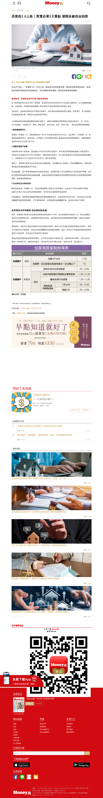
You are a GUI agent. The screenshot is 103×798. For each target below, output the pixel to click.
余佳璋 (88, 71)
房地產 (15, 732)
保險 (14, 729)
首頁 (13, 10)
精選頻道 (20, 10)
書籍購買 (43, 726)
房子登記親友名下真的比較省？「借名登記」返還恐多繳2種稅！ (40, 545)
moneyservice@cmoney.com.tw (64, 788)
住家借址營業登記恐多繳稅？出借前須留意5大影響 (39, 426)
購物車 (68, 726)
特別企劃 (16, 740)
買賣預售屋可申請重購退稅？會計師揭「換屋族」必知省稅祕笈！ (41, 612)
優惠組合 (29, 703)
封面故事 (16, 738)
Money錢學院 (44, 732)
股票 (14, 724)
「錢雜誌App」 (21, 313)
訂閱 (87, 753)
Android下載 (74, 410)
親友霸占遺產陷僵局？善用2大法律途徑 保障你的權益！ (36, 578)
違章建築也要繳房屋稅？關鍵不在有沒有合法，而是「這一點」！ (41, 478)
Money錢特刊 (44, 729)
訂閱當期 (39, 703)
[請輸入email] (48, 753)
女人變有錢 (17, 743)
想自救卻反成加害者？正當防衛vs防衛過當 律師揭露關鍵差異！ (40, 512)
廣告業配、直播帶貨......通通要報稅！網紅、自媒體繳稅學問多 (44, 435)
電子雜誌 (69, 729)
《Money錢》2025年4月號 (30, 308)
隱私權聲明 (70, 732)
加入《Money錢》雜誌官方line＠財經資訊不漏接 (31, 82)
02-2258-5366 (42, 788)
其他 (27, 10)
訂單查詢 (69, 724)
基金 (14, 726)
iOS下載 (85, 410)
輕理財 (15, 735)
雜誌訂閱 (43, 724)
